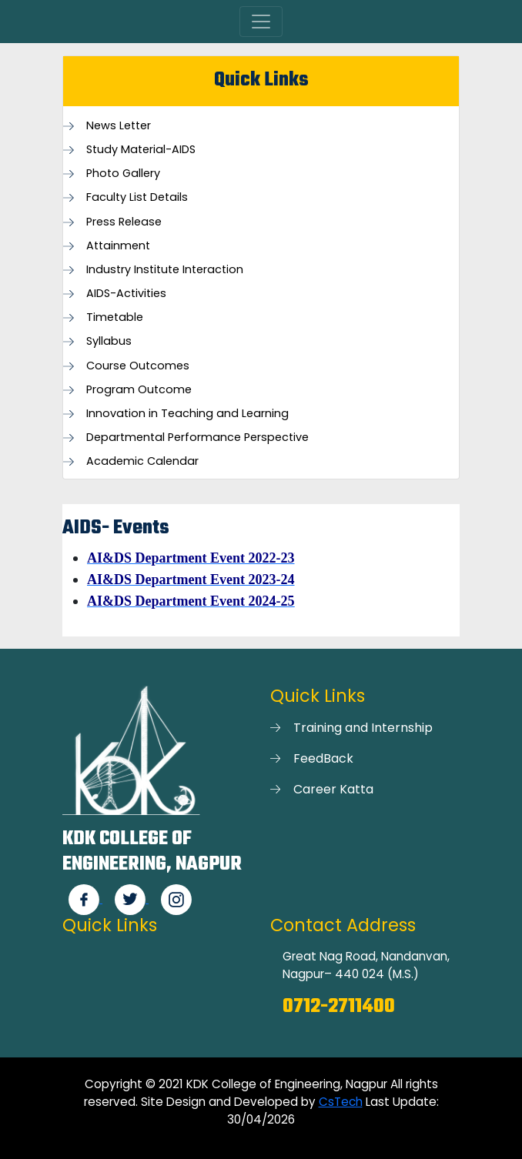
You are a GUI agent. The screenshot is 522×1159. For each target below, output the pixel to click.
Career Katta (333, 789)
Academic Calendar (142, 461)
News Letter (118, 126)
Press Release (124, 222)
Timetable (114, 317)
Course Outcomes (137, 366)
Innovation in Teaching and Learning (187, 413)
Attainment (118, 246)
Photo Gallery (123, 173)
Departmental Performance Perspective (197, 437)
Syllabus (109, 341)
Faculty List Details (137, 197)
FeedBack (323, 758)
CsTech (341, 1102)
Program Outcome (139, 389)
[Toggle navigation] (261, 21)
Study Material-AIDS (141, 149)
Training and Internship (363, 727)
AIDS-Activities (126, 293)
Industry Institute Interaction (164, 269)
